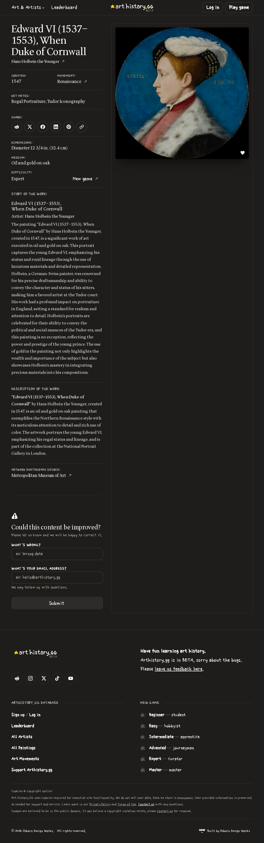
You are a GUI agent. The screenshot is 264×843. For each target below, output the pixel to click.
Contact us (146, 804)
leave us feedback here (178, 669)
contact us (165, 811)
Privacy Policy (99, 804)
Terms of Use (126, 804)
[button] (28, 7)
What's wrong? (25, 545)
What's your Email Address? (39, 569)
